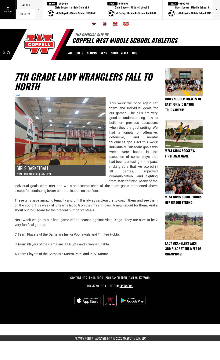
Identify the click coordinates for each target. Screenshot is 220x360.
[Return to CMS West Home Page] (39, 43)
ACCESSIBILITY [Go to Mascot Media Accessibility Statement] (103, 338)
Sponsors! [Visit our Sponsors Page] (126, 285)
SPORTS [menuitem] (92, 53)
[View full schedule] (8, 9)
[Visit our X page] (4, 52)
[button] (72, 9)
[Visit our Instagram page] (8, 52)
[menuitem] (94, 24)
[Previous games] (39, 9)
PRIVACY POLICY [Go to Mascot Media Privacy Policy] (83, 338)
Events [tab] (26, 4)
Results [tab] (25, 14)
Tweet (17, 95)
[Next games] (216, 9)
